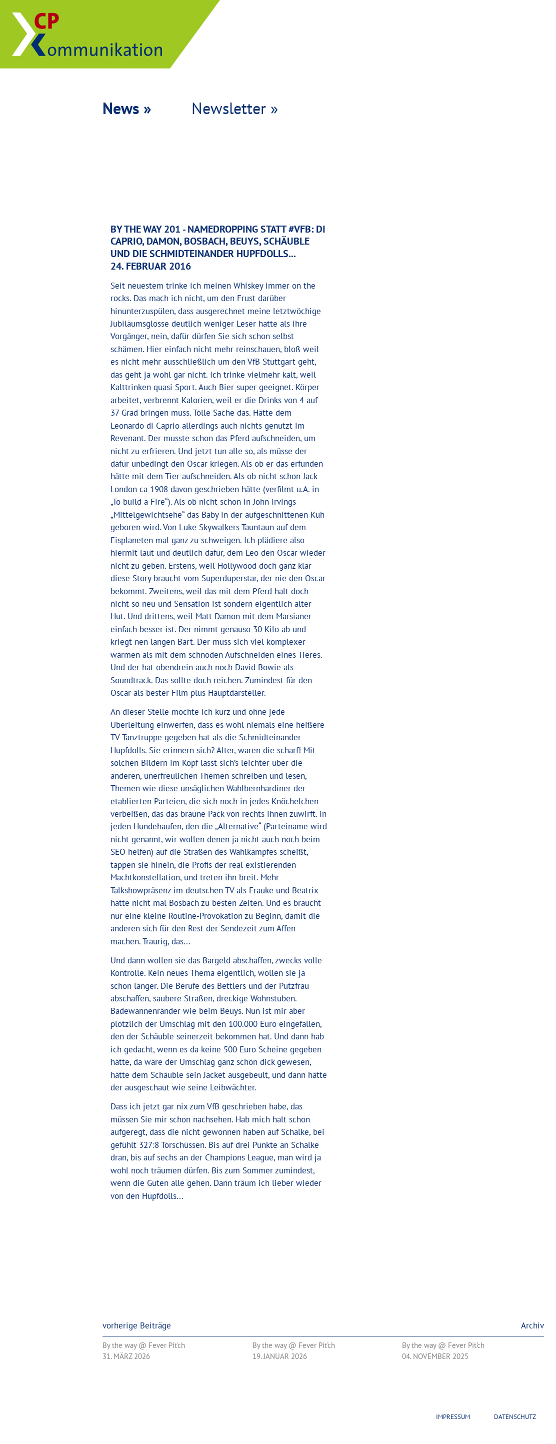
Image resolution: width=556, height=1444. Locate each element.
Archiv (532, 1325)
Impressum (453, 1416)
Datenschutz (515, 1416)
